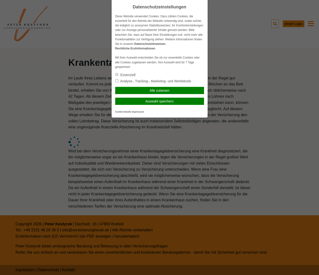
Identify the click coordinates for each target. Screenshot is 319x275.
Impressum (138, 111)
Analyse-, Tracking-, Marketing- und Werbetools (153, 81)
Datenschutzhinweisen (149, 44)
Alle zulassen (159, 90)
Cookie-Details (123, 111)
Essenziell (125, 75)
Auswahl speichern (159, 101)
